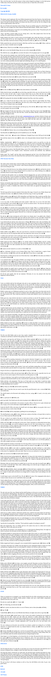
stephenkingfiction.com (28, 116)
